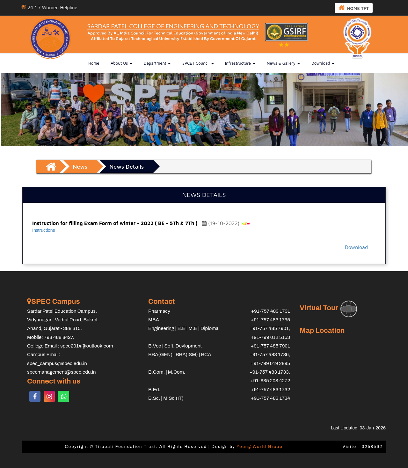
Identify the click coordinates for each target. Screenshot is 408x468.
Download (322, 63)
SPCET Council (198, 63)
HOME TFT (354, 7)
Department (157, 63)
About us (121, 63)
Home (93, 63)
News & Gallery (283, 63)
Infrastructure (240, 63)
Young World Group (259, 446)
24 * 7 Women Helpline (56, 7)
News (80, 166)
